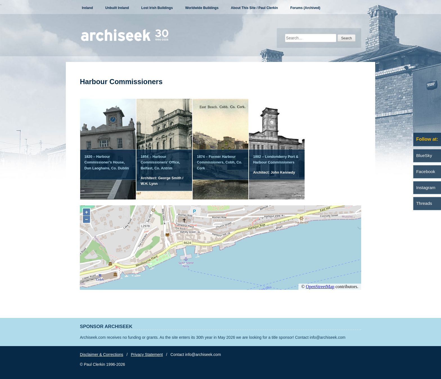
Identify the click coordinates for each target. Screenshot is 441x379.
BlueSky (424, 155)
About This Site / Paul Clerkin (254, 8)
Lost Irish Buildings (157, 8)
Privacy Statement (147, 354)
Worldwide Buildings (201, 8)
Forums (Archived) (305, 8)
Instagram (425, 187)
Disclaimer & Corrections (101, 354)
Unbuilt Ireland (117, 8)
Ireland (87, 8)
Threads (424, 203)
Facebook (425, 171)
